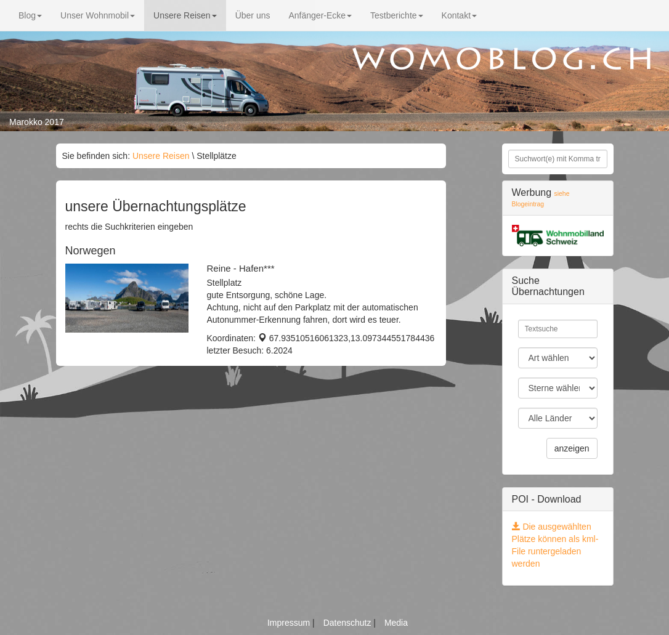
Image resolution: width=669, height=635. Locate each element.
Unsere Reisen (185, 15)
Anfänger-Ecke (320, 15)
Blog (30, 15)
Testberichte (396, 15)
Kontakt (459, 15)
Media (396, 623)
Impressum (289, 623)
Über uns (252, 15)
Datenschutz (348, 623)
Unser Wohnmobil (97, 15)
